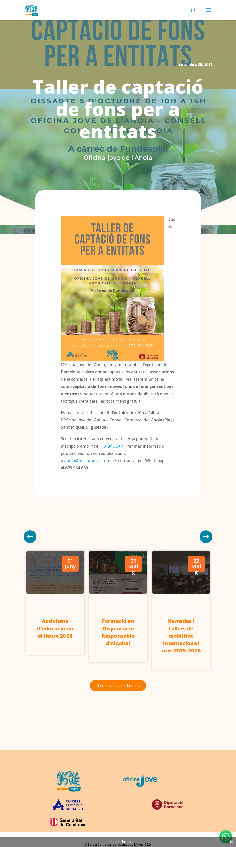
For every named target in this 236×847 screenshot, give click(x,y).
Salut (118, 611)
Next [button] (30, 536)
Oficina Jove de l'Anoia (117, 157)
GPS (130, 604)
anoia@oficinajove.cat (85, 460)
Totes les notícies (118, 685)
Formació (113, 604)
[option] (55, 603)
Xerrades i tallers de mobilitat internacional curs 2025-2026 (180, 636)
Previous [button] (206, 536)
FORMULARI (112, 446)
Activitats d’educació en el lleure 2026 (55, 628)
